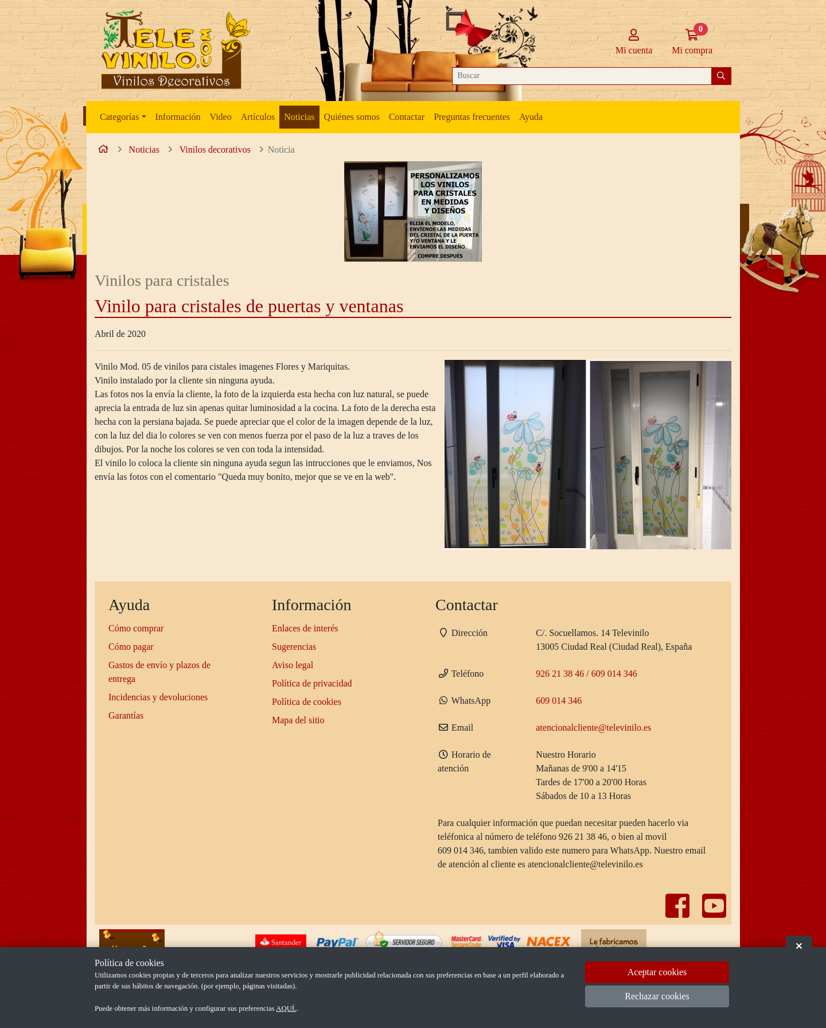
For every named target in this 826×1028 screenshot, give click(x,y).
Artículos (258, 117)
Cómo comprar (135, 628)
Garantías (125, 715)
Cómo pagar (131, 646)
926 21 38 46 (560, 673)
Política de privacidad (312, 683)
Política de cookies (306, 702)
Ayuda (531, 117)
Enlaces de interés (305, 628)
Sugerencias (294, 646)
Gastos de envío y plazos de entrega (159, 672)
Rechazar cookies (657, 996)
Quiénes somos (352, 117)
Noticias (299, 117)
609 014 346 (614, 673)
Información (178, 117)
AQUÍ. (286, 1008)
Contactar (406, 117)
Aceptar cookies (657, 972)
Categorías (119, 117)
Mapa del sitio (298, 720)
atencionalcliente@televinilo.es (593, 727)
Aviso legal (292, 665)
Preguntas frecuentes (472, 117)
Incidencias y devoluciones (158, 697)
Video (221, 117)
